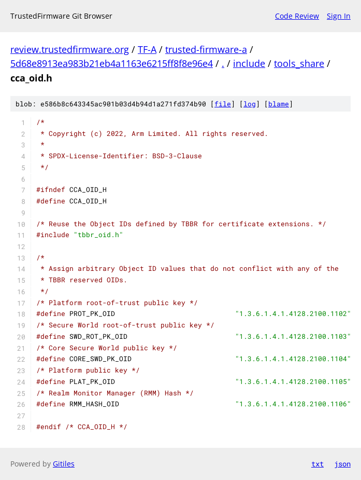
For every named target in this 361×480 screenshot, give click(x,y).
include (249, 63)
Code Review (297, 16)
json (342, 464)
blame (278, 103)
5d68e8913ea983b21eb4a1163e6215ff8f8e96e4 (111, 63)
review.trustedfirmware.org (69, 49)
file (222, 103)
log (249, 103)
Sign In (339, 16)
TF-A (147, 49)
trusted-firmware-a (206, 49)
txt (317, 464)
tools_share (299, 63)
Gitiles (64, 464)
